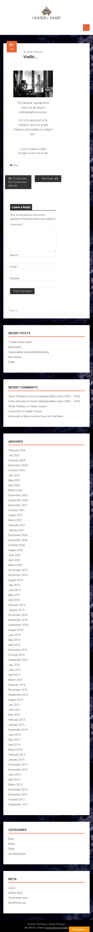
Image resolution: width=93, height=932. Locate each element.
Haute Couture (38, 406)
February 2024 (16, 460)
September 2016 (18, 659)
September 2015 (18, 694)
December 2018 (17, 615)
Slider (11, 848)
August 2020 (15, 550)
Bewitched (14, 347)
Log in (11, 887)
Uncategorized (17, 853)
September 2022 (18, 500)
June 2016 (14, 669)
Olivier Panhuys (34, 52)
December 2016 (17, 649)
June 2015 (14, 709)
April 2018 (14, 644)
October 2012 (16, 799)
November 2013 (18, 769)
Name (14, 255)
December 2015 (17, 689)
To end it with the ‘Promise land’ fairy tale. (17, 182)
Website (15, 278)
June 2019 (14, 590)
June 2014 (14, 734)
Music (11, 843)
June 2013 (14, 774)
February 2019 (16, 605)
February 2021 (16, 525)
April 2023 (14, 485)
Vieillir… (12, 362)
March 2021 (15, 520)
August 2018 (15, 630)
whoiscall (13, 416)
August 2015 (15, 699)
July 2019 (14, 585)
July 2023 (14, 475)
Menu (86, 27)
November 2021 (18, 505)
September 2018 (18, 625)
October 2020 (16, 545)
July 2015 (14, 704)
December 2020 (17, 535)
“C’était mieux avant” (20, 342)
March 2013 (15, 784)
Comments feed (17, 897)
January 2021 (16, 530)
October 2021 (16, 510)
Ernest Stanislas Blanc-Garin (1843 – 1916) (55, 396)
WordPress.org (17, 902)
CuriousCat (14, 411)
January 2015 (16, 724)
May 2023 (14, 480)
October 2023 (16, 470)
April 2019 (14, 600)
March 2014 (15, 749)
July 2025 (14, 455)
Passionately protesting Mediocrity (28, 352)
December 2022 (17, 495)
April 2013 (14, 779)
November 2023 (18, 465)
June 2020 (14, 555)
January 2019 (16, 610)
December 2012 (17, 789)
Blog (15, 165)
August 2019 (15, 580)
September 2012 (18, 804)
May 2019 (14, 595)
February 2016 (16, 684)
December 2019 (17, 570)
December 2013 (17, 764)
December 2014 (17, 729)
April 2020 (14, 560)
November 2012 (18, 794)
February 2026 (16, 450)
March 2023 (15, 490)
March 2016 (15, 679)
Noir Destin (50, 178)
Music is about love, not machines (43, 416)
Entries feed (15, 892)
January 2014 (16, 759)
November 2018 (18, 620)
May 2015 (14, 714)
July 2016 (14, 664)
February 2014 (16, 754)
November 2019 (18, 575)
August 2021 (15, 515)
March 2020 (15, 565)
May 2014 (14, 739)
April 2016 (14, 674)
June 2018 (14, 635)
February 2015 (16, 719)
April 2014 (14, 744)
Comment (17, 224)
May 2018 (14, 640)
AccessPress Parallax (57, 927)
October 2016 (16, 654)
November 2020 (18, 540)
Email (14, 266)
